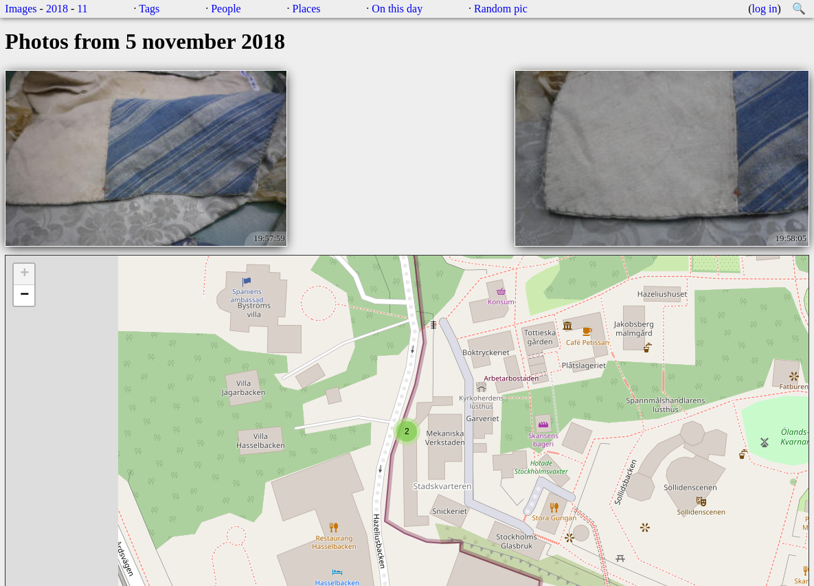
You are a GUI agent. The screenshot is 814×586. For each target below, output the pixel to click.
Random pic (501, 8)
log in (765, 8)
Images (20, 8)
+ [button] (24, 274)
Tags (149, 8)
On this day (397, 8)
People (226, 8)
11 (82, 8)
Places (307, 8)
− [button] (24, 295)
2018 (57, 8)
